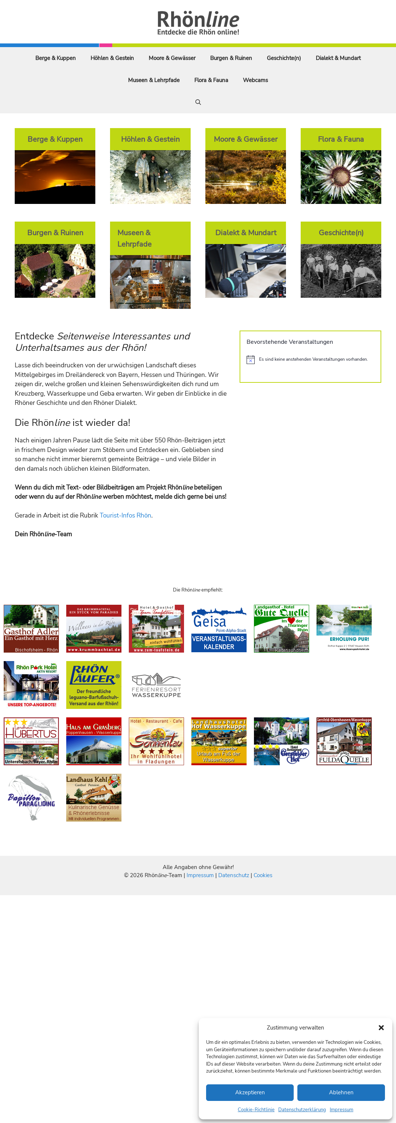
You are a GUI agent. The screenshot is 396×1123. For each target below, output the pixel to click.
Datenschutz (233, 875)
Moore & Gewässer (172, 58)
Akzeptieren (250, 1092)
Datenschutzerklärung (302, 1109)
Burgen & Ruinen (231, 58)
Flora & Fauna (211, 80)
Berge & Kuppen (55, 58)
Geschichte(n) (284, 58)
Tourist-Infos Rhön (125, 515)
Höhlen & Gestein (112, 58)
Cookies (263, 875)
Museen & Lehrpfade (154, 80)
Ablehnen (341, 1092)
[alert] (310, 359)
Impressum (341, 1109)
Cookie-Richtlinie (256, 1109)
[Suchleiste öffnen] (198, 102)
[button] (381, 1027)
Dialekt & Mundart (338, 58)
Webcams (255, 80)
